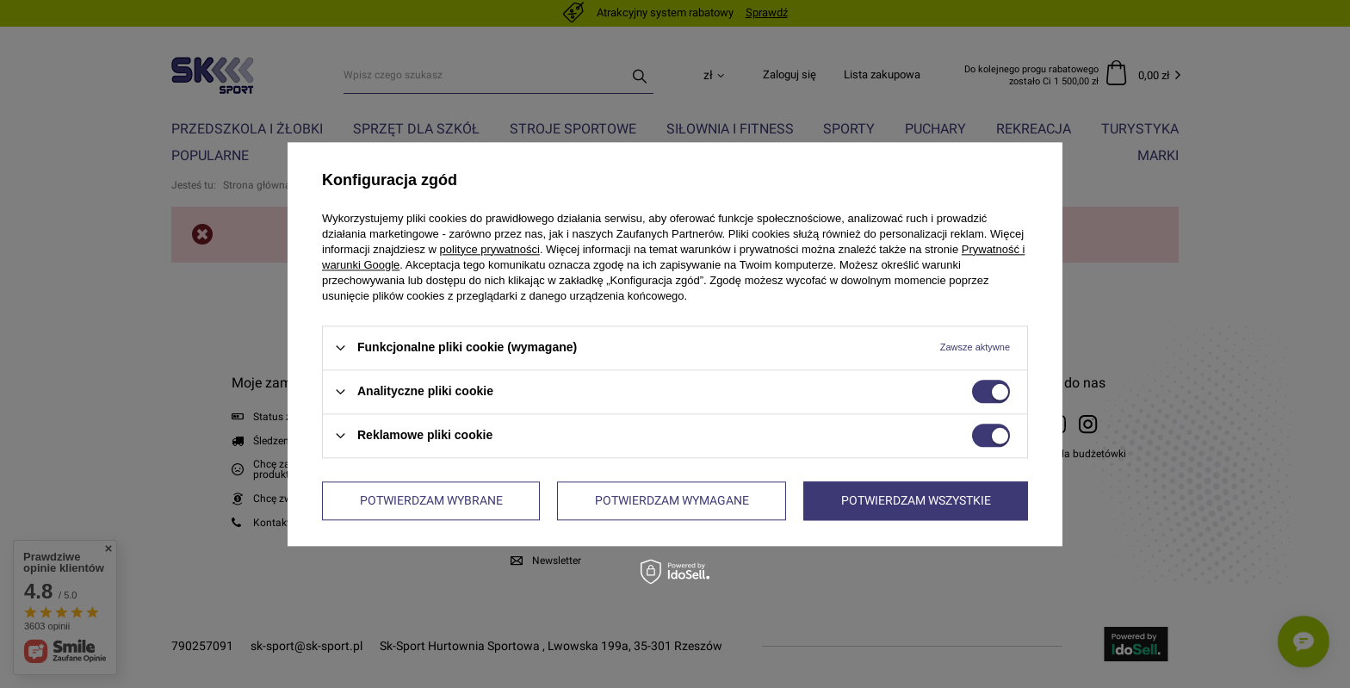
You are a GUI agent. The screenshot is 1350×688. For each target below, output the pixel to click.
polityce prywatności (490, 249)
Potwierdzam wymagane (672, 500)
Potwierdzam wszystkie (916, 500)
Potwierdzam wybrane (431, 500)
